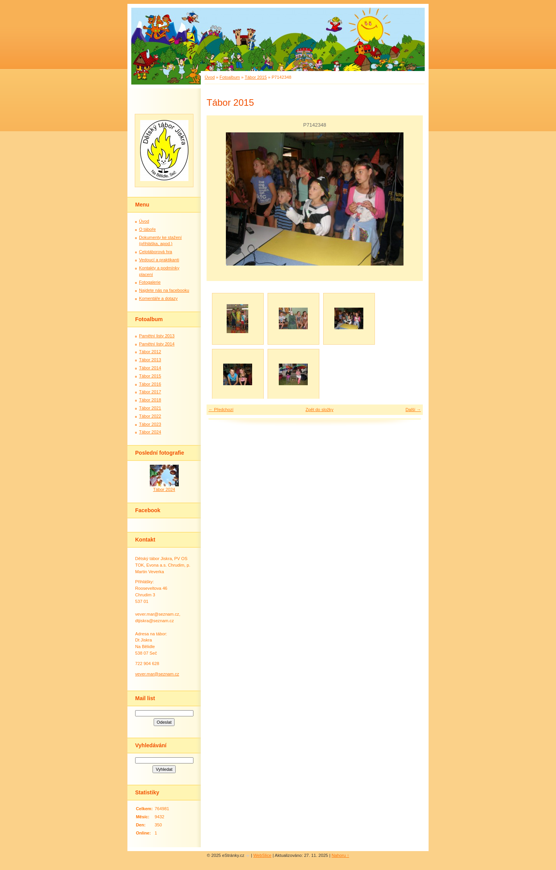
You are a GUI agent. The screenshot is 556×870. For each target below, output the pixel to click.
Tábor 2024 (150, 432)
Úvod (210, 77)
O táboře (147, 229)
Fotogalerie (150, 282)
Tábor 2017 (150, 391)
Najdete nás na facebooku (164, 290)
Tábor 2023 (150, 424)
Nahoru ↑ (340, 855)
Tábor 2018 (150, 400)
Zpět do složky (319, 409)
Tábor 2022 (150, 416)
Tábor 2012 (150, 351)
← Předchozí (221, 409)
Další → (413, 409)
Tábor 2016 (150, 384)
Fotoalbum (230, 77)
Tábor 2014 (150, 368)
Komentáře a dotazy (158, 298)
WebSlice (262, 855)
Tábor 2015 (256, 77)
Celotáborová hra (155, 251)
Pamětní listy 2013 (157, 335)
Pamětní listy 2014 (157, 344)
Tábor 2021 (150, 408)
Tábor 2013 (150, 359)
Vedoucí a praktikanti (159, 259)
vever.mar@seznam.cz (157, 674)
